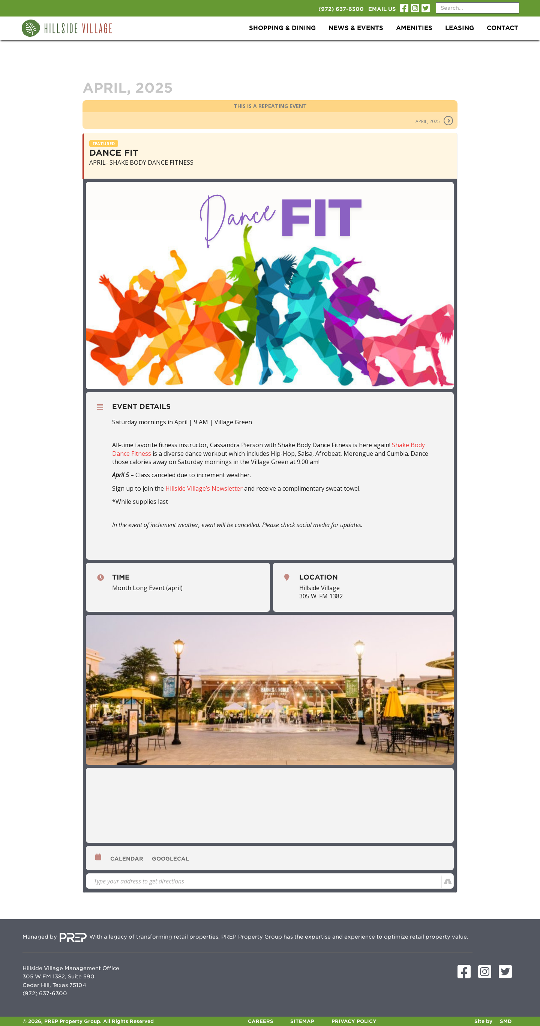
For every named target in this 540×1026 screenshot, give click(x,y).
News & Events (355, 28)
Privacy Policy (354, 1021)
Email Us (382, 9)
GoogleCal (170, 859)
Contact (502, 28)
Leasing (459, 28)
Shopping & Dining (282, 28)
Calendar (126, 859)
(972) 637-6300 (341, 9)
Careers (260, 1021)
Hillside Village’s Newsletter (204, 488)
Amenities (414, 28)
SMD (506, 1021)
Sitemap (302, 1021)
